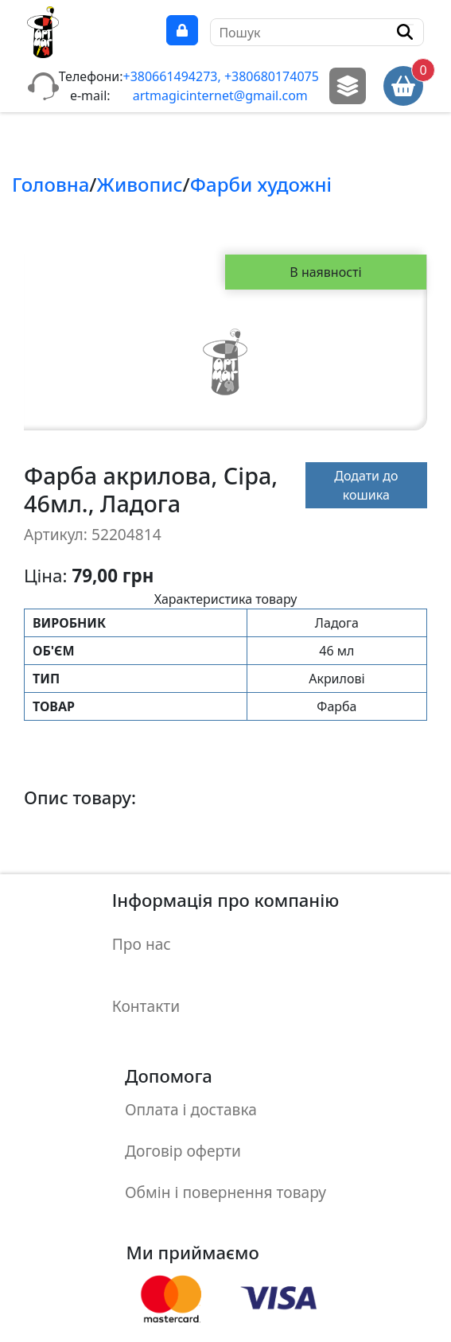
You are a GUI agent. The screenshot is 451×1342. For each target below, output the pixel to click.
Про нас (141, 934)
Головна (50, 184)
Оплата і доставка (191, 1065)
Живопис (140, 184)
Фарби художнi (261, 184)
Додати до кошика (366, 485)
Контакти (146, 977)
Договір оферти (183, 1094)
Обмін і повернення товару (225, 1123)
